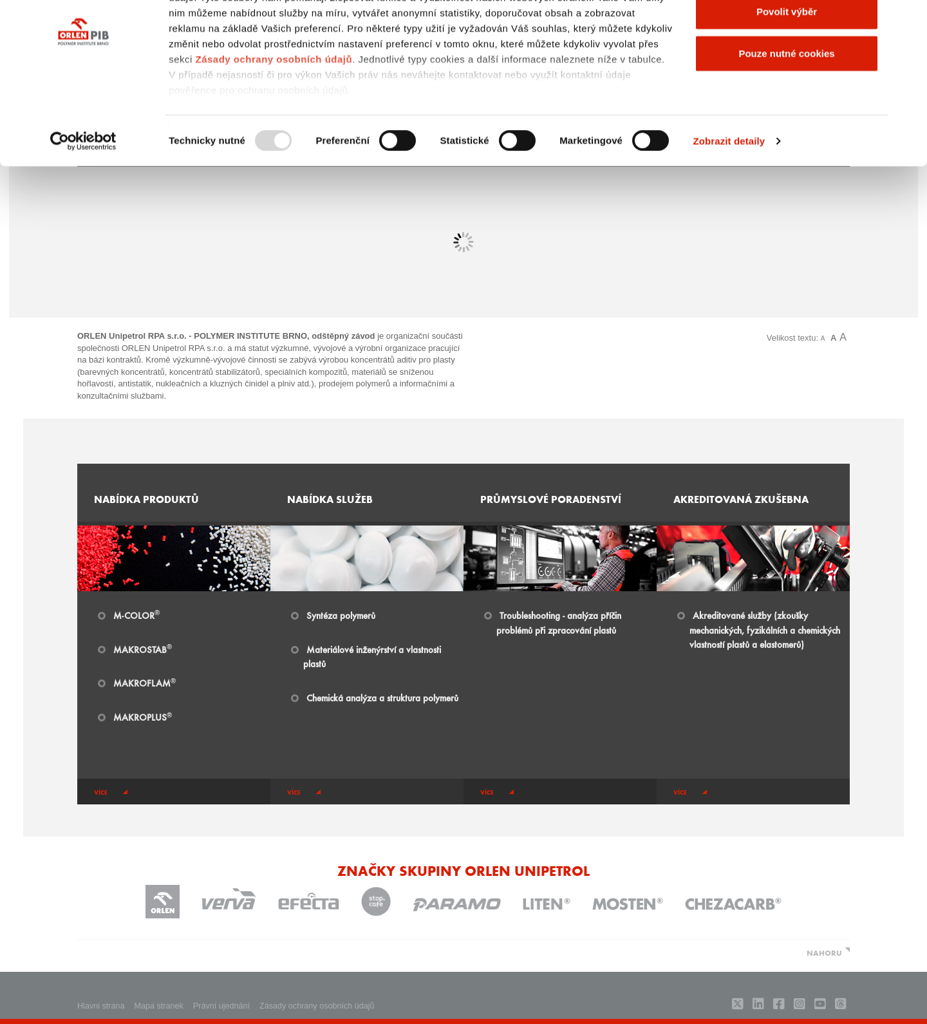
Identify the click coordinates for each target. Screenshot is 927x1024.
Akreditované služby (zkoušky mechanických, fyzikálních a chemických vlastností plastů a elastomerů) (764, 630)
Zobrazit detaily (729, 205)
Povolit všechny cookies (787, 33)
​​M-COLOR (136, 615)
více (101, 792)
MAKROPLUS (142, 716)
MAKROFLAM (144, 682)
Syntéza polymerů (340, 615)
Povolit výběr (786, 76)
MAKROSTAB (142, 649)
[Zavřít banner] (907, 19)
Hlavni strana (101, 1005)
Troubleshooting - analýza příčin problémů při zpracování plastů (558, 622)
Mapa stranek (159, 1005)
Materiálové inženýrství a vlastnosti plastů (372, 656)
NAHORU (824, 952)
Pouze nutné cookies (786, 118)
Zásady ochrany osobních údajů (273, 124)
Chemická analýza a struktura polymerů (382, 697)
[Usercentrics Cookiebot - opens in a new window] (83, 206)
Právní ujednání (221, 1005)
